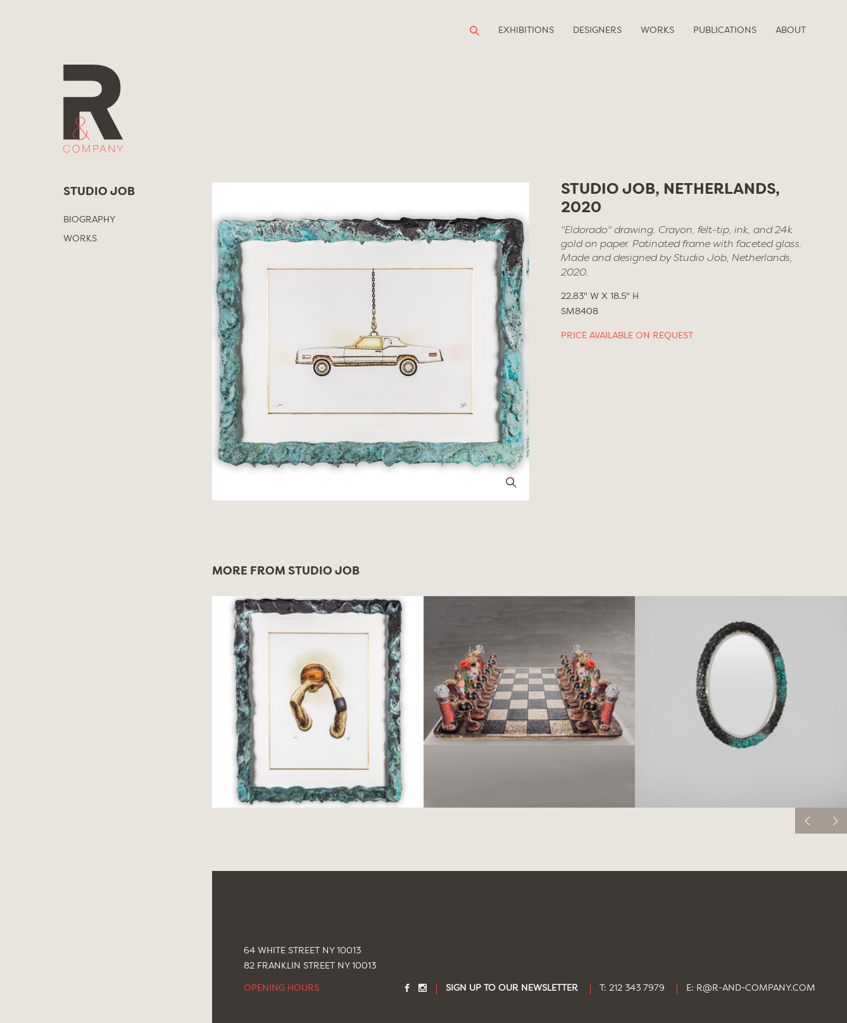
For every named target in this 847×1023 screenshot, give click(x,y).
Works (657, 30)
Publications (724, 30)
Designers (597, 30)
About (790, 30)
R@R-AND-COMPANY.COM (755, 988)
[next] (834, 821)
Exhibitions (526, 30)
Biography (89, 219)
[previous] (808, 821)
